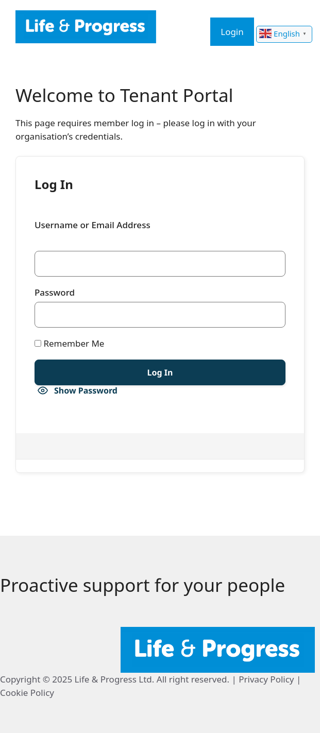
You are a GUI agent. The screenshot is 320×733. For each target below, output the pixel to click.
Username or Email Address (92, 225)
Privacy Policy (266, 679)
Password (55, 292)
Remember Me (69, 343)
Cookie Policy (27, 692)
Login (232, 32)
